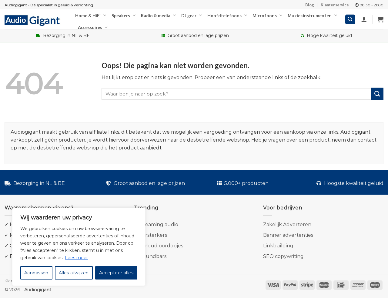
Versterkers (153, 235)
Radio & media (158, 15)
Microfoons (267, 15)
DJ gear (191, 15)
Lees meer (76, 257)
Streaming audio (158, 224)
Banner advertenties (288, 235)
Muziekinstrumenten (312, 15)
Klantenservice (335, 4)
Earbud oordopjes (161, 246)
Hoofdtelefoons (227, 15)
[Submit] (377, 93)
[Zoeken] (350, 20)
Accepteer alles (116, 273)
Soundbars (153, 256)
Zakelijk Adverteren (287, 224)
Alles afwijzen (74, 273)
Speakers (123, 15)
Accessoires (93, 27)
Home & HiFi (90, 15)
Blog (309, 4)
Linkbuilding (278, 246)
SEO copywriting (283, 256)
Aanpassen (36, 273)
